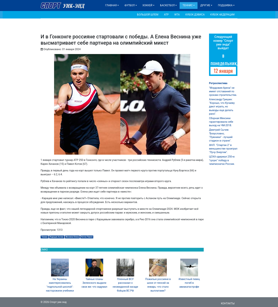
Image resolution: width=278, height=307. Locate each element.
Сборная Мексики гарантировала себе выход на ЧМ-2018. (221, 122)
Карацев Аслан (57, 237)
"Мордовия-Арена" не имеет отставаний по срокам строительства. (223, 91)
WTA (177, 14)
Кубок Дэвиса (195, 14)
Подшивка (225, 5)
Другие (205, 5)
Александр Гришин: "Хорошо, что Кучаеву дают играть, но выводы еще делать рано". (222, 106)
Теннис (187, 5)
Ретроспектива (218, 83)
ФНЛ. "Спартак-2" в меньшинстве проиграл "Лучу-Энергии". (223, 149)
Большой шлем (147, 14)
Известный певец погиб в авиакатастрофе (189, 283)
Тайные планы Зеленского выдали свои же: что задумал (94, 283)
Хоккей (147, 5)
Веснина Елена (72, 237)
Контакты (228, 303)
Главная (111, 5)
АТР (166, 14)
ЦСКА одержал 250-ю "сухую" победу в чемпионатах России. (222, 160)
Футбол (129, 5)
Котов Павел (87, 237)
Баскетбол (167, 5)
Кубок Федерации (222, 14)
